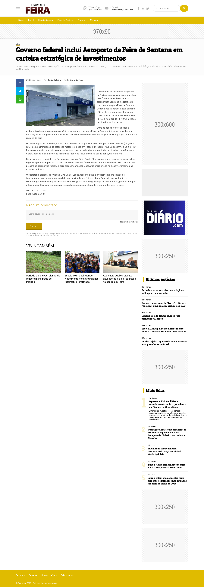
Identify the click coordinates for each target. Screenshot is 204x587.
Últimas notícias (49, 575)
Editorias (20, 575)
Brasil (31, 20)
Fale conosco (67, 575)
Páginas (33, 575)
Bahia (21, 20)
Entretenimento (45, 20)
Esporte (81, 20)
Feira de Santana (65, 20)
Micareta (94, 20)
